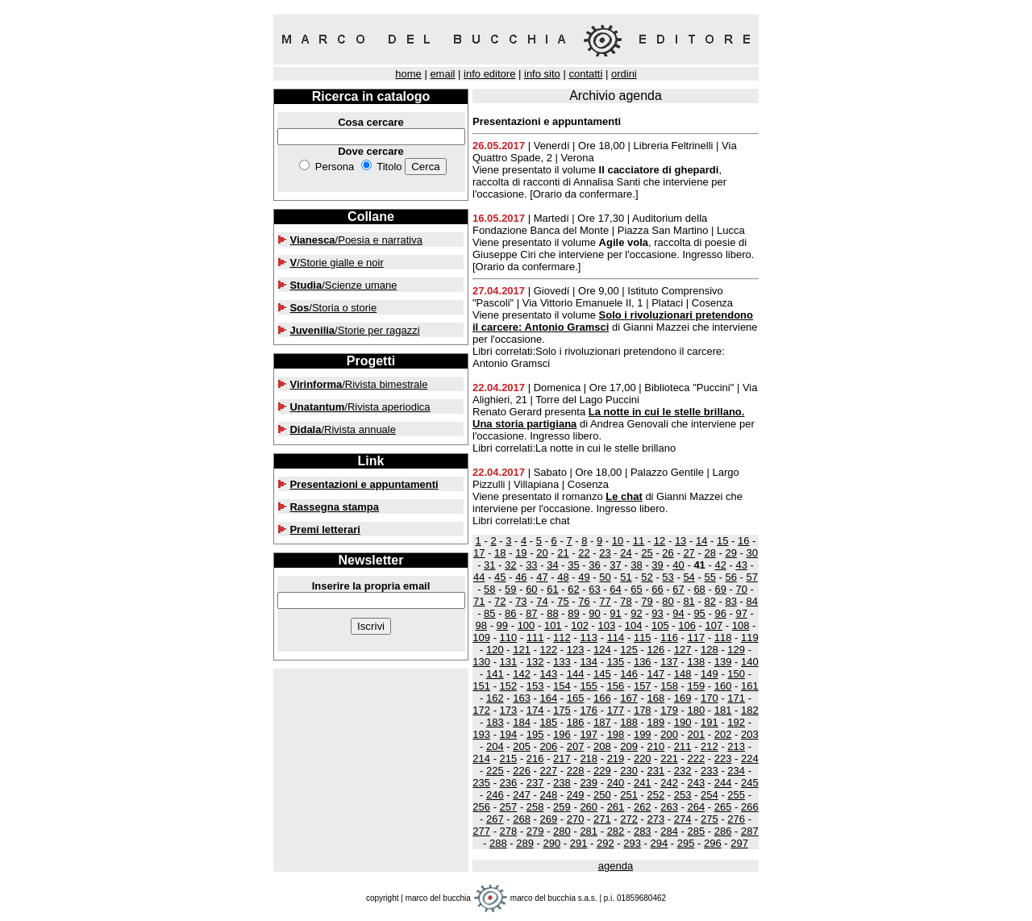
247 (522, 795)
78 (625, 601)
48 (562, 577)
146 (629, 674)
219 (616, 758)
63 (594, 589)
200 (669, 734)
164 (548, 698)
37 (615, 565)
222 (696, 758)
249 (576, 795)
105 (660, 625)
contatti (585, 74)
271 (602, 819)
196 (562, 734)
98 (481, 625)
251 (629, 795)
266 (750, 807)
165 (576, 698)
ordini (624, 74)
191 (709, 722)
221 (669, 758)
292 (605, 843)
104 (634, 625)
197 (588, 734)
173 (509, 710)
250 (602, 795)
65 (636, 589)
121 (522, 650)
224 (750, 758)
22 (583, 553)
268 (522, 819)
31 (489, 565)
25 (646, 553)
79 (646, 601)
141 (495, 674)
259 (562, 807)
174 (535, 710)
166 (602, 698)
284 (669, 831)
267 (495, 819)
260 (588, 807)
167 (629, 698)
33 (531, 565)
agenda (615, 866)
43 (741, 565)
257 (509, 807)
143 (548, 674)
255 (736, 795)
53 (667, 577)
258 (535, 807)
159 (696, 686)
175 (562, 710)
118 (723, 637)
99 (502, 625)
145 (602, 674)
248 (548, 795)
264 (696, 807)
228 (576, 771)
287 (750, 831)
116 (669, 637)
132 (535, 662)
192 (736, 722)
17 (479, 553)
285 (696, 831)
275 (709, 819)
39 (657, 565)
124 (602, 650)
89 (573, 613)
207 (576, 746)
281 (588, 831)
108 (741, 625)
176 (588, 710)
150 (736, 674)
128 (709, 650)
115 (642, 637)
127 (683, 650)
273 (656, 819)
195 (535, 734)
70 (741, 589)
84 (751, 601)
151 (481, 686)
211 (683, 746)
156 (616, 686)
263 (669, 807)
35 (573, 565)
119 (750, 637)
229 (602, 771)
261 (616, 807)
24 (625, 553)
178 (642, 710)
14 (701, 541)
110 (509, 637)
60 (531, 589)
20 (541, 553)
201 (696, 734)
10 (617, 541)
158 (669, 686)
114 (616, 637)
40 (678, 565)
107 (714, 625)
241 (642, 783)
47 (541, 577)
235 (481, 783)
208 (602, 746)
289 (525, 843)
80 (667, 601)
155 (588, 686)
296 (713, 843)
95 (699, 613)
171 (736, 698)
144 (576, 674)
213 (736, 746)
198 (616, 734)
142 (522, 674)
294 (659, 843)
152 (509, 686)
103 (606, 625)
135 (616, 662)
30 (751, 553)
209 (629, 746)
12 (659, 541)
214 (481, 758)
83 (730, 601)
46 (520, 577)
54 (688, 577)
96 (720, 613)
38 (636, 565)
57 (751, 577)
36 (594, 565)
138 (696, 662)
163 (522, 698)
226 (522, 771)
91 (615, 613)
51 (625, 577)
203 (750, 734)
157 (642, 686)
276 (736, 819)
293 (632, 843)
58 (489, 589)
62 (573, 589)
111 (535, 637)
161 (750, 686)
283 (642, 831)
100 (526, 625)
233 (709, 771)
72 (500, 601)
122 (548, 650)
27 (688, 553)
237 (535, 783)
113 (588, 637)
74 (541, 601)
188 (629, 722)
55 (709, 577)
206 (548, 746)
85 (489, 613)
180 (696, 710)
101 (553, 625)
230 (629, 771)
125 (629, 650)
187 (602, 722)
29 (730, 553)
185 (548, 722)
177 (616, 710)
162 (495, 698)
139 (723, 662)
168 (656, 698)
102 (580, 625)
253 (683, 795)
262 (642, 807)
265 (723, 807)
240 (616, 783)
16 (743, 541)
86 (510, 613)
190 (683, 722)
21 (562, 553)
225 (495, 771)
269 (548, 819)
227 (548, 771)
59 (510, 589)
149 (709, 674)
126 (656, 650)
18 (500, 553)
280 (562, 831)
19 (520, 553)
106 (687, 625)
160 (723, 686)
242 (669, 783)
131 (509, 662)
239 (588, 783)
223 (723, 758)
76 (583, 601)
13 (680, 541)
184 (522, 722)
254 (709, 795)
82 (709, 601)
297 (739, 843)
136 (642, 662)
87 (531, 613)
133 (562, 662)
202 (723, 734)
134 (588, 662)
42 (720, 565)
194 (509, 734)
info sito (542, 74)
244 (723, 783)
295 (686, 843)
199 (642, 734)
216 (535, 758)
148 (683, 674)
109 (481, 637)
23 (604, 553)
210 (656, 746)
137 (669, 662)
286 (723, 831)
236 (509, 783)
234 (736, 771)
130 (481, 662)
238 (562, 783)
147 (656, 674)
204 (495, 746)
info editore (489, 74)
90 (594, 613)
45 (500, 577)
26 (667, 553)
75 (562, 601)
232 (683, 771)
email (442, 74)
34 (552, 565)
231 (656, 771)
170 (709, 698)
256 (481, 807)
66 (657, 589)
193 (481, 734)
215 (509, 758)
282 (616, 831)
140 (750, 662)
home (408, 74)
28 (709, 553)
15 (722, 541)
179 (669, 710)
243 (696, 783)
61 (552, 589)
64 (615, 589)
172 (481, 710)
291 (579, 843)
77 (604, 601)
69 (720, 589)
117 (696, 637)
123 (576, 650)
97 (741, 613)
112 (562, 637)
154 (562, 686)
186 (576, 722)
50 (604, 577)
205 (522, 746)
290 (551, 843)
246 (495, 795)
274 (683, 819)
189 (656, 722)
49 (583, 577)
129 (736, 650)
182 (750, 710)
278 (509, 831)
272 (629, 819)
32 (510, 565)
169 (683, 698)
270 (576, 819)
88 (552, 613)
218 (588, 758)
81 (688, 601)
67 (678, 589)
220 (642, 758)
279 (535, 831)
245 (750, 783)
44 (479, 577)
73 (520, 601)
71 (479, 601)
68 (699, 589)
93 (657, 613)
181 (723, 710)
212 (709, 746)
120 (495, 650)
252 (656, 795)
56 (730, 577)
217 (562, 758)
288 (498, 843)
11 (638, 541)
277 (481, 831)
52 (646, 577)
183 (495, 722)
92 (636, 613)
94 (678, 613)
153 (535, 686)
